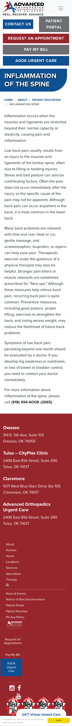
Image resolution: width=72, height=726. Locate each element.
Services (11, 568)
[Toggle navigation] (60, 8)
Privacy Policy (15, 617)
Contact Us (18, 24)
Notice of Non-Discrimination (25, 599)
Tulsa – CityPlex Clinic (25, 453)
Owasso (11, 428)
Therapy (11, 580)
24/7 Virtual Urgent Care (41, 714)
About (22, 100)
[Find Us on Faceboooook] (19, 689)
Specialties (13, 574)
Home (8, 100)
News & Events (16, 594)
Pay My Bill (36, 49)
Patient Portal (54, 24)
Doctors (11, 550)
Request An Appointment (36, 38)
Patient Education (46, 100)
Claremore (14, 478)
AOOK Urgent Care (36, 60)
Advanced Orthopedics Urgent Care (26, 507)
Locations (12, 562)
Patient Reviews (16, 611)
